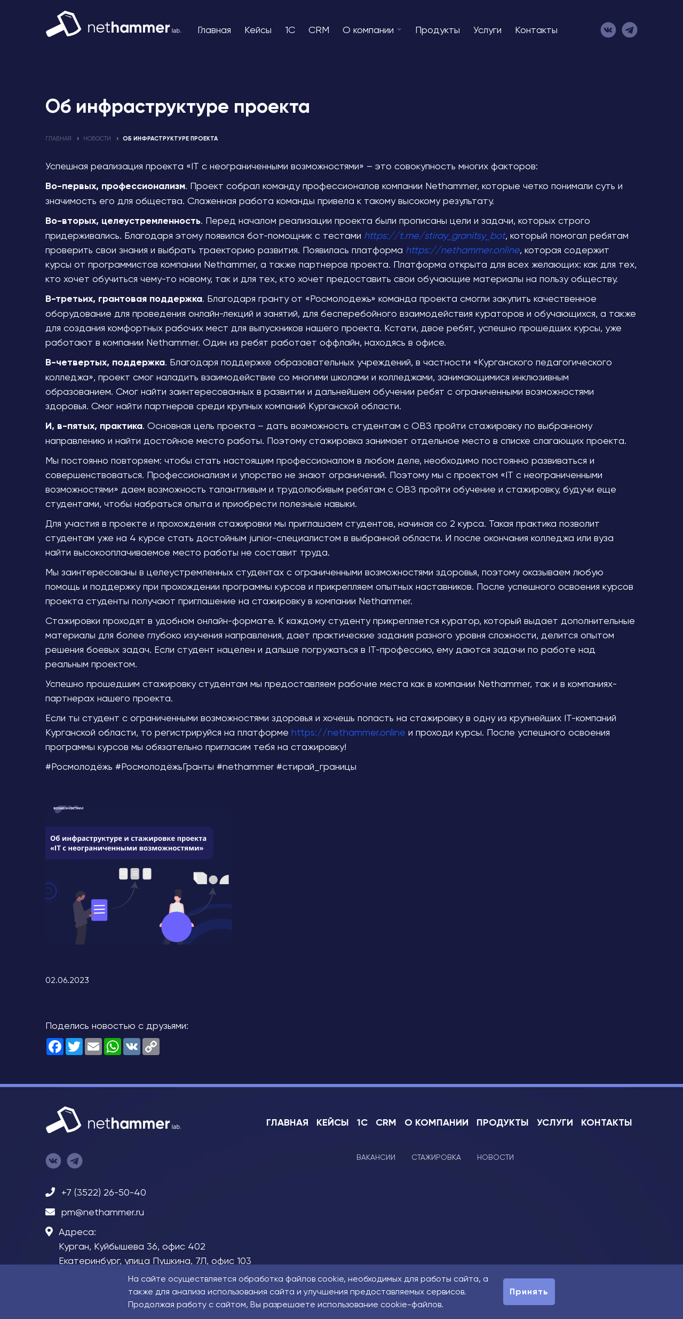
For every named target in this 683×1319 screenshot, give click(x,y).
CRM (318, 29)
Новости (97, 138)
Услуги (487, 29)
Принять (529, 1291)
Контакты (536, 29)
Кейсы (258, 29)
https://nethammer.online (463, 249)
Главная (214, 29)
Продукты (437, 29)
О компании (368, 29)
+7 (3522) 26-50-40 (103, 1192)
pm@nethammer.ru (102, 1211)
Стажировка (436, 1157)
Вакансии (375, 1157)
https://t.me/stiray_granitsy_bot (434, 235)
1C (290, 29)
